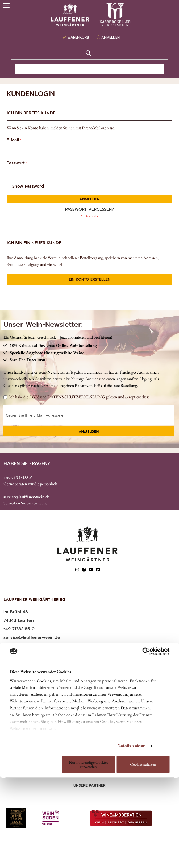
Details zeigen (131, 746)
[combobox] (89, 69)
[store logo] (90, 14)
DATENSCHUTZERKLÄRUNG (76, 397)
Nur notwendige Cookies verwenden (88, 764)
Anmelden (89, 432)
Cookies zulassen (143, 764)
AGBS (34, 397)
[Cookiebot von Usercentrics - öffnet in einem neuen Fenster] (146, 651)
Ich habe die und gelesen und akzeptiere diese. (77, 397)
